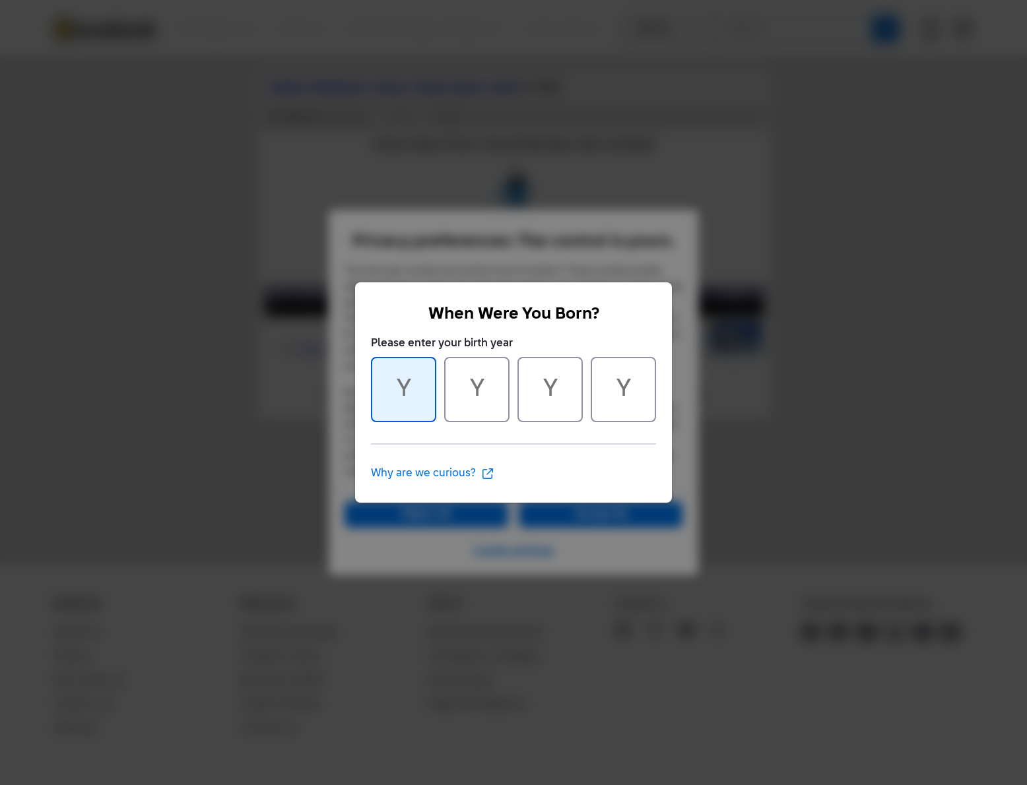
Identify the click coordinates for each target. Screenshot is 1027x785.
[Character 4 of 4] (623, 389)
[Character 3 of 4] (550, 389)
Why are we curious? (432, 473)
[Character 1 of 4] (403, 389)
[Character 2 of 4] (477, 389)
